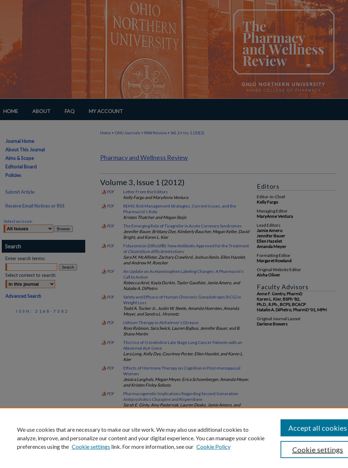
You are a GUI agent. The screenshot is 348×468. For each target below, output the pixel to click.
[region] (174, 438)
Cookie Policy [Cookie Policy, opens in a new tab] (213, 446)
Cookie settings (91, 446)
